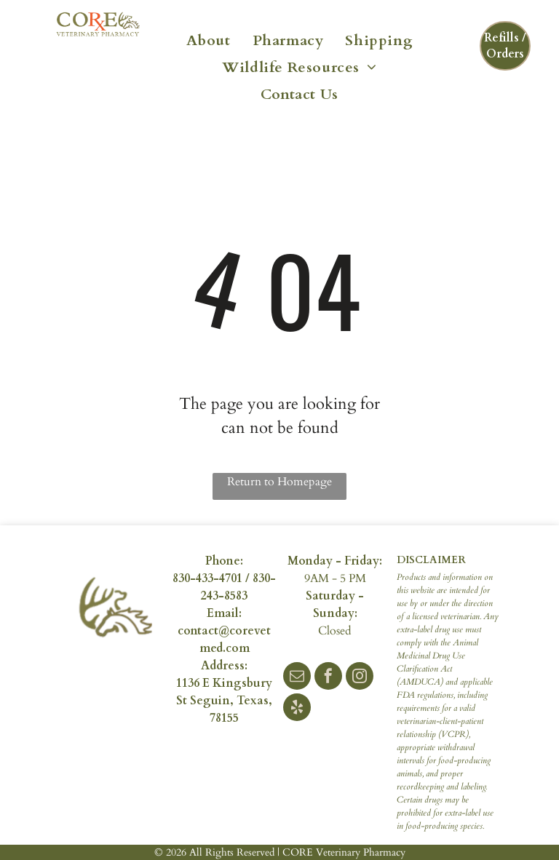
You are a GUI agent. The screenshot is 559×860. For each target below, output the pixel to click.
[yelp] (297, 709)
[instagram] (359, 677)
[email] (297, 677)
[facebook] (328, 677)
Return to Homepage (279, 482)
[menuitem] (208, 38)
